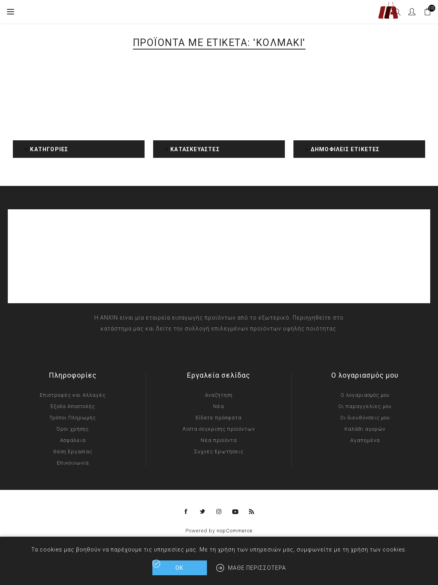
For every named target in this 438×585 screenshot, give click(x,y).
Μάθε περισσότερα (257, 568)
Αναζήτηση (219, 395)
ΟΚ (179, 567)
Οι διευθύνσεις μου (365, 418)
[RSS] (251, 511)
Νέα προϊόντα (219, 440)
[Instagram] (219, 511)
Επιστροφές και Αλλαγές (73, 395)
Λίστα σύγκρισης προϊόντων (218, 429)
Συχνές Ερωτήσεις (219, 451)
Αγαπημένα (365, 440)
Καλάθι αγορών (364, 429)
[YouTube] (235, 511)
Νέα (218, 406)
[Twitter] (202, 511)
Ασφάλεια (73, 440)
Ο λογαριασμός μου (365, 395)
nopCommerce (235, 531)
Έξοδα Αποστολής (72, 406)
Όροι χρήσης (73, 429)
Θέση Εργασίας (72, 451)
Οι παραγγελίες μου (365, 406)
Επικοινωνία (73, 463)
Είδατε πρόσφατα (219, 418)
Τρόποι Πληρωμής (72, 418)
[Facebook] (186, 511)
